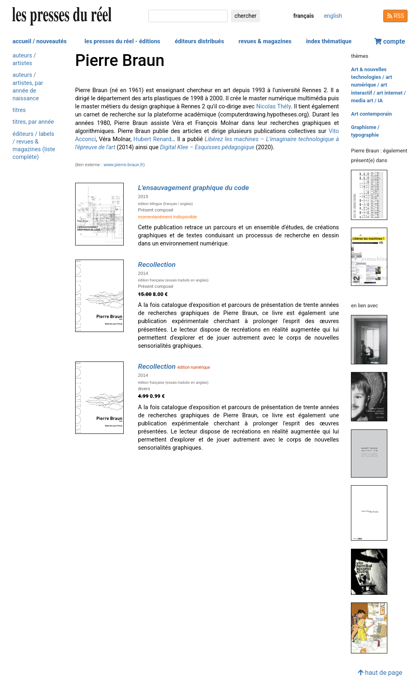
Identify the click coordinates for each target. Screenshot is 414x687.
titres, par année (33, 121)
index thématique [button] (329, 41)
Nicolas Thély (273, 106)
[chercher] (188, 16)
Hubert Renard (152, 139)
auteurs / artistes (24, 59)
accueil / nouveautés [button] (40, 41)
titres (19, 110)
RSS (395, 16)
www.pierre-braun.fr (124, 164)
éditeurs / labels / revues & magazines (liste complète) (34, 146)
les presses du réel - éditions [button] (122, 41)
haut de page (380, 672)
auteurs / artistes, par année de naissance (28, 87)
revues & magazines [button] (265, 41)
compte (389, 41)
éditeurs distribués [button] (199, 41)
